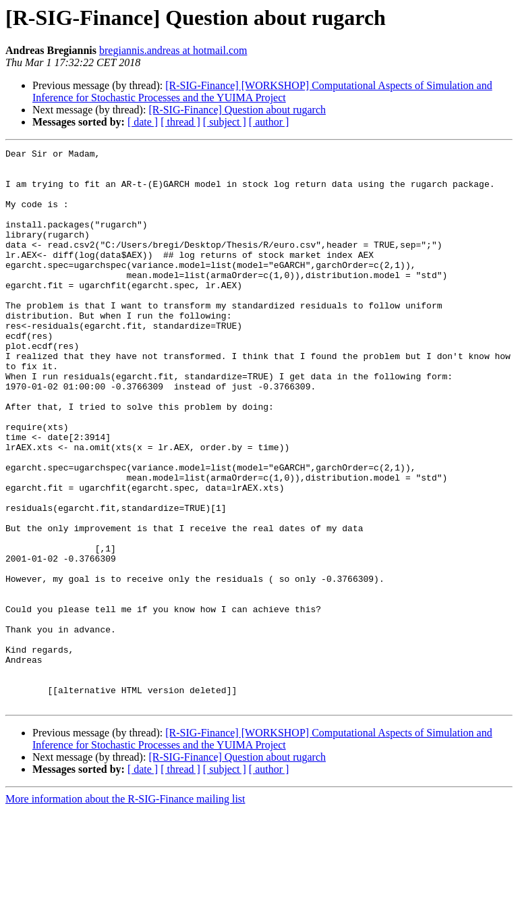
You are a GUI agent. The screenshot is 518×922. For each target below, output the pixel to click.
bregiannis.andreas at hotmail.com (173, 50)
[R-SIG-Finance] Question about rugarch (237, 109)
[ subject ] (224, 122)
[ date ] (142, 122)
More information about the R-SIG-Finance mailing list (125, 910)
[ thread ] (180, 122)
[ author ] (269, 122)
